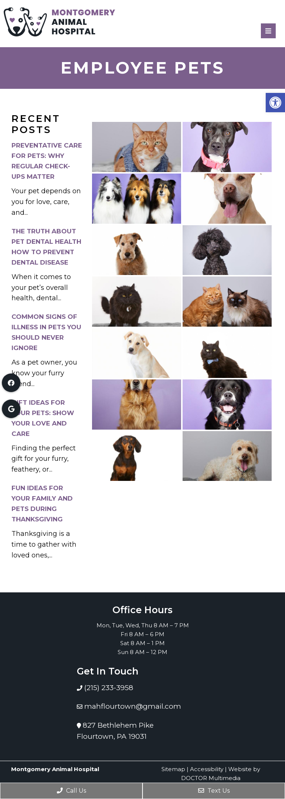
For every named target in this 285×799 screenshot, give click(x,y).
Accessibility (206, 769)
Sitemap (173, 769)
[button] (275, 102)
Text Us (214, 790)
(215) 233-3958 (107, 687)
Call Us (71, 790)
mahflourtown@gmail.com (132, 706)
